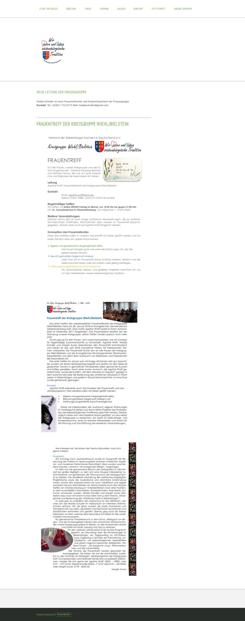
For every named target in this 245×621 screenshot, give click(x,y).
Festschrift (159, 8)
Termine (104, 8)
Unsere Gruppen (183, 8)
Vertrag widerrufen (63, 614)
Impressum (40, 614)
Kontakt (138, 8)
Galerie (121, 8)
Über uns (71, 8)
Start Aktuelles (48, 8)
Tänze (88, 8)
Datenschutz (49, 614)
